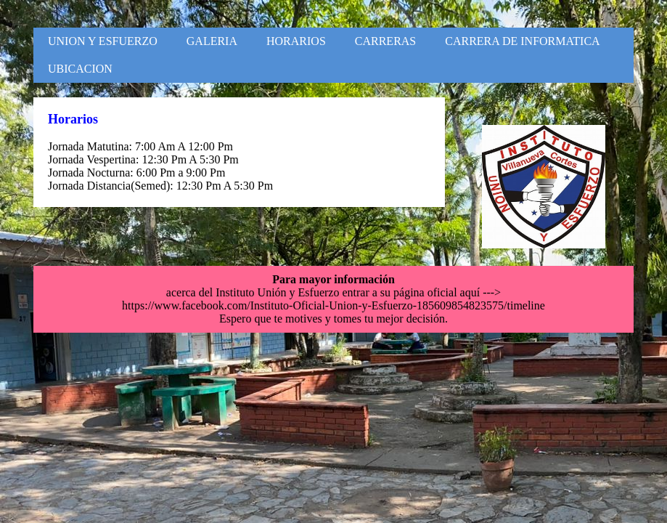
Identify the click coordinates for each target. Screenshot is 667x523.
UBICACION (80, 68)
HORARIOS (296, 41)
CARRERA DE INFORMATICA (522, 41)
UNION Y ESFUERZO (102, 41)
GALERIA (212, 41)
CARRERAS (385, 41)
